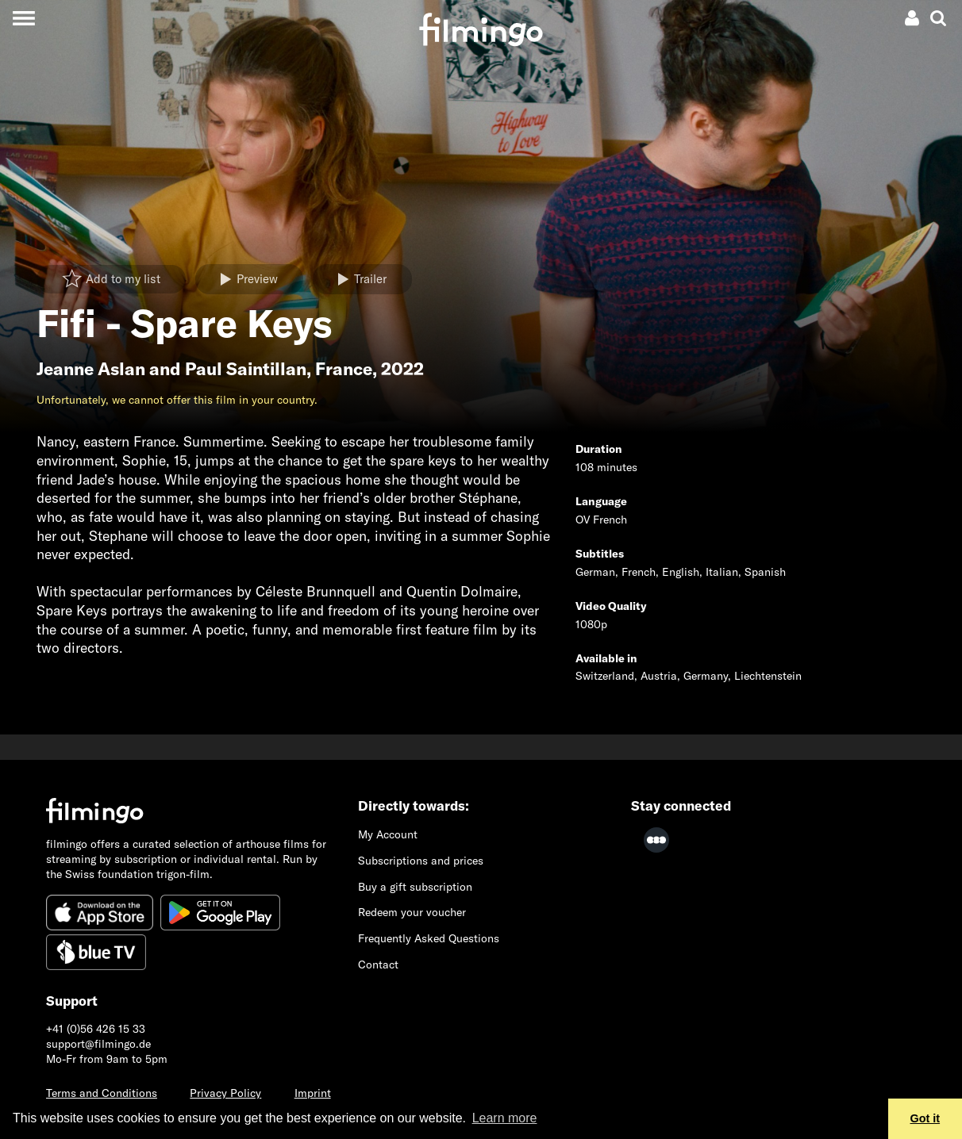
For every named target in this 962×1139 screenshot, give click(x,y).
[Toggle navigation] (23, 18)
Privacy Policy (225, 1093)
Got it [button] (925, 1118)
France (343, 369)
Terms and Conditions (101, 1093)
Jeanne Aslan (91, 369)
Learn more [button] (504, 1118)
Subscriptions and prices (420, 860)
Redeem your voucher (412, 912)
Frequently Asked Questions (428, 938)
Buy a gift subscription (415, 887)
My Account (388, 834)
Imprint (312, 1093)
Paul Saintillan (245, 369)
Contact (378, 964)
